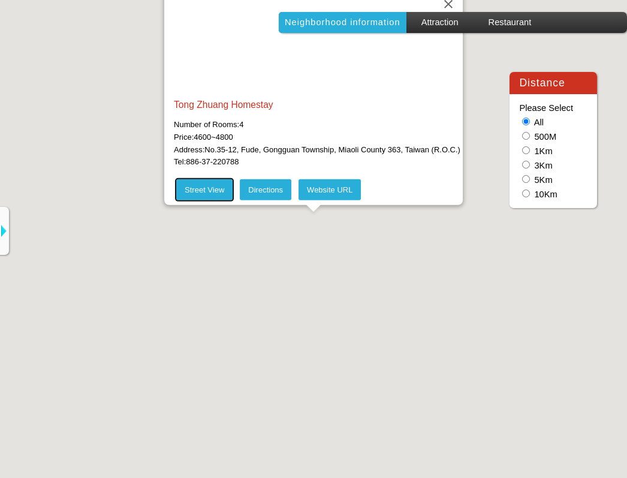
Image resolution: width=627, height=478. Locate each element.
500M (545, 137)
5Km (543, 180)
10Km (545, 194)
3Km (543, 165)
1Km (543, 151)
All (539, 122)
